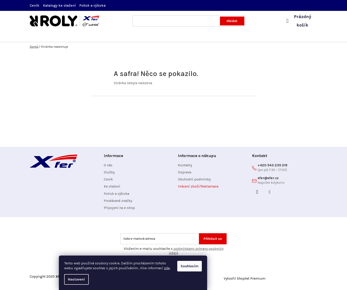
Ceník (34, 5)
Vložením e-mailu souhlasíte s (174, 253)
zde (207, 268)
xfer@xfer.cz (268, 180)
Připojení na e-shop (119, 210)
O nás (108, 167)
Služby (109, 174)
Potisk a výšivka (92, 5)
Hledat (232, 21)
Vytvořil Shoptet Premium (244, 281)
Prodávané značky (118, 203)
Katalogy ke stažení (59, 5)
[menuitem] (45, 37)
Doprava (184, 174)
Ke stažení (112, 188)
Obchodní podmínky (194, 181)
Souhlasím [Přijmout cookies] (230, 266)
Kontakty (185, 167)
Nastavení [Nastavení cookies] (116, 279)
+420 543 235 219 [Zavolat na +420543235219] (272, 167)
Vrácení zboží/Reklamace (198, 188)
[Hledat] (189, 21)
